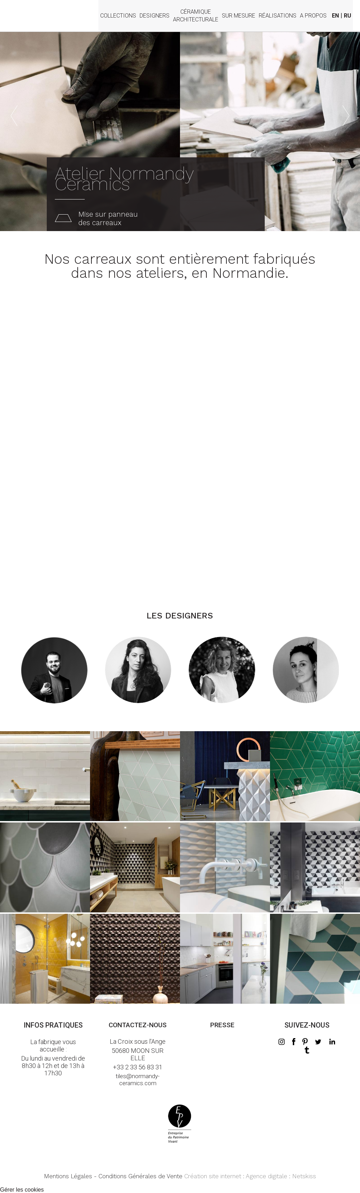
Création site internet (212, 1176)
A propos (313, 16)
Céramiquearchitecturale (195, 12)
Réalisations (277, 16)
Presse (222, 1025)
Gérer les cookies (22, 1190)
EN (335, 15)
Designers (154, 16)
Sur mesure (238, 16)
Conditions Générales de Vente (140, 1176)
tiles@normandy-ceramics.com (138, 1080)
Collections (118, 16)
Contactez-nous (138, 1025)
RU (347, 15)
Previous (14, 108)
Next (345, 108)
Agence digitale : (269, 1176)
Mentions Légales (68, 1176)
